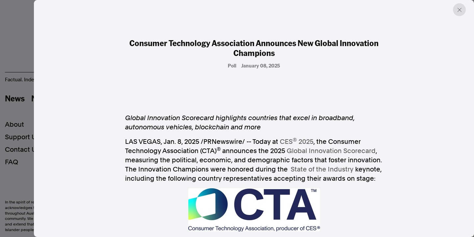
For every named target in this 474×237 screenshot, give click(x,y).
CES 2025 (296, 141)
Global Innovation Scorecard (331, 151)
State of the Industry (322, 169)
